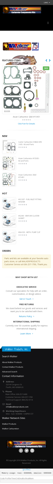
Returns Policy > (26, 316)
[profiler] (26, 469)
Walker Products (9, 424)
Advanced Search (9, 371)
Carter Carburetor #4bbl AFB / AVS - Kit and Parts (30, 143)
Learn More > (26, 333)
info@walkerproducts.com (17, 406)
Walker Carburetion (10, 428)
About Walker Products (12, 362)
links (46, 2)
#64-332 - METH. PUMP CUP (29, 232)
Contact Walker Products (12, 367)
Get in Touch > (26, 299)
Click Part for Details (26, 123)
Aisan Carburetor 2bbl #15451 (26, 116)
